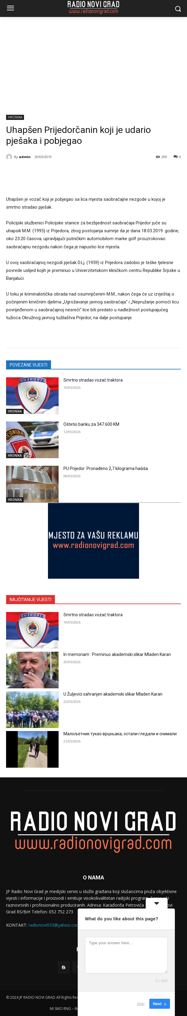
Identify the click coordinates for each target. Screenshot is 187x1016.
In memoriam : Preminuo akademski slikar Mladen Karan (117, 654)
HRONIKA (15, 117)
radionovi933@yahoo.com (54, 925)
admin (25, 156)
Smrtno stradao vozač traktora (93, 380)
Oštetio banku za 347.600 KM (91, 424)
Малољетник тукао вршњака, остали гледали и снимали (120, 733)
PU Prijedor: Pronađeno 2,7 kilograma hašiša (105, 468)
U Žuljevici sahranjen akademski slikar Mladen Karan (112, 694)
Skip (140, 1003)
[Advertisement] (93, 62)
